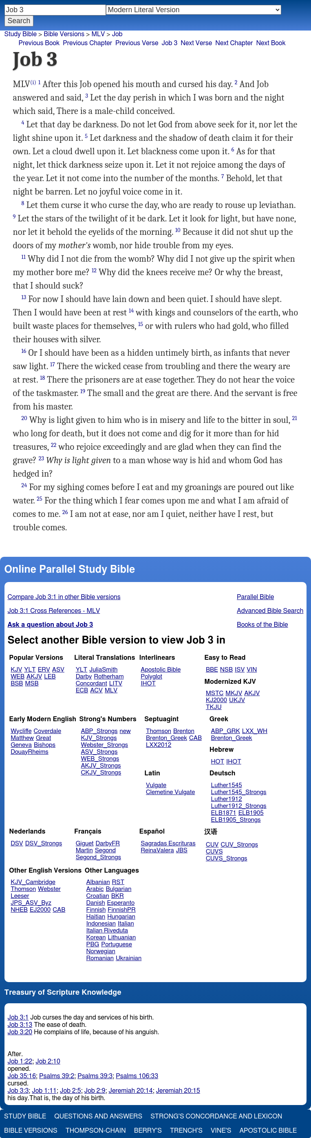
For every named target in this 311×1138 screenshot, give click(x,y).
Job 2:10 (47, 1061)
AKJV (34, 677)
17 (52, 364)
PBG (92, 944)
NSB (226, 670)
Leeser (20, 896)
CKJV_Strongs (101, 773)
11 (24, 257)
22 (54, 445)
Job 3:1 (18, 1017)
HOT (217, 762)
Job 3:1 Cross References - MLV (54, 611)
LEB (49, 677)
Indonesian (101, 924)
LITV (115, 684)
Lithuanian (122, 937)
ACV (96, 690)
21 (294, 418)
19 (82, 391)
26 (65, 512)
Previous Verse (136, 43)
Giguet (85, 843)
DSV (17, 843)
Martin (84, 850)
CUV (212, 845)
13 (24, 297)
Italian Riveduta (107, 931)
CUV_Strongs (239, 845)
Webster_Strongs (104, 745)
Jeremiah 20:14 (130, 1091)
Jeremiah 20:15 (178, 1091)
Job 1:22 (20, 1061)
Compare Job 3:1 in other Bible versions (64, 597)
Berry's (148, 1130)
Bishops (44, 745)
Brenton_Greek (166, 738)
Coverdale (48, 731)
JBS (181, 850)
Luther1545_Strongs (239, 792)
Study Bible (20, 34)
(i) (33, 82)
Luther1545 (226, 785)
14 (131, 310)
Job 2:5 (70, 1091)
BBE (212, 670)
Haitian (96, 917)
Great (43, 738)
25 (39, 498)
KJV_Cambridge (33, 882)
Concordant (91, 684)
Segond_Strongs (98, 857)
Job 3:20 (20, 1032)
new (125, 731)
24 (24, 485)
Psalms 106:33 (137, 1076)
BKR (117, 896)
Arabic (95, 889)
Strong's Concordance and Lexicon (216, 1116)
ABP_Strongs (99, 731)
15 (140, 324)
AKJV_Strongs (101, 766)
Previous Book (39, 43)
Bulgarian (118, 889)
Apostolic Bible (268, 1130)
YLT (29, 670)
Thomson (158, 731)
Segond (105, 850)
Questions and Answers (98, 1116)
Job (117, 34)
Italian (126, 924)
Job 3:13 (20, 1025)
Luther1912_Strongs (239, 806)
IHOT (148, 684)
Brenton (183, 731)
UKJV (237, 700)
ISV (240, 670)
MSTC (214, 693)
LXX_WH (254, 731)
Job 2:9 (95, 1091)
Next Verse (196, 43)
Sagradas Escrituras (168, 843)
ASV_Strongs (99, 752)
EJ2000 (40, 910)
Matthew (22, 738)
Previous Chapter (87, 43)
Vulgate (156, 785)
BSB (17, 684)
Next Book (270, 43)
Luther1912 (226, 799)
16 (24, 351)
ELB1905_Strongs (236, 820)
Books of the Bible (262, 625)
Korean (96, 937)
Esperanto (121, 903)
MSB (31, 684)
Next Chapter (234, 43)
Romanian (100, 958)
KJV (16, 670)
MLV (111, 690)
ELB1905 (251, 813)
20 (24, 418)
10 (178, 230)
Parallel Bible (255, 597)
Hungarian (121, 917)
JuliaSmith (103, 670)
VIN (252, 670)
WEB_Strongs (100, 759)
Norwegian (100, 951)
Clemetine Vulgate (170, 792)
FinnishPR (122, 910)
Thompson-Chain (96, 1130)
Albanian (98, 882)
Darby (84, 677)
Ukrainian (128, 958)
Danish (95, 903)
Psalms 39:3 (94, 1076)
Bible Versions (64, 34)
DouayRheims (30, 752)
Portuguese (116, 944)
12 (94, 270)
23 (41, 458)
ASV (58, 670)
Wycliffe (21, 731)
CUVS (214, 852)
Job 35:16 (22, 1076)
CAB (195, 738)
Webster (49, 889)
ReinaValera (157, 850)
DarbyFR (108, 843)
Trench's (186, 1130)
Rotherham (109, 677)
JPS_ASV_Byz (31, 903)
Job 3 (169, 43)
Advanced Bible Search (270, 611)
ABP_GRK (225, 731)
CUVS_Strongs (226, 859)
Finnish (96, 910)
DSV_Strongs (43, 843)
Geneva (21, 745)
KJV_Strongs (99, 738)
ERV (44, 670)
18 (42, 377)
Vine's (221, 1130)
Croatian (97, 896)
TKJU (214, 707)
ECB (82, 690)
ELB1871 (223, 813)
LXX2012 (158, 745)
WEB (17, 677)
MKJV (233, 693)
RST (118, 882)
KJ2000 (216, 700)
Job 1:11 (44, 1091)
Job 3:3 (18, 1091)
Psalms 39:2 (56, 1076)
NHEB (19, 910)
